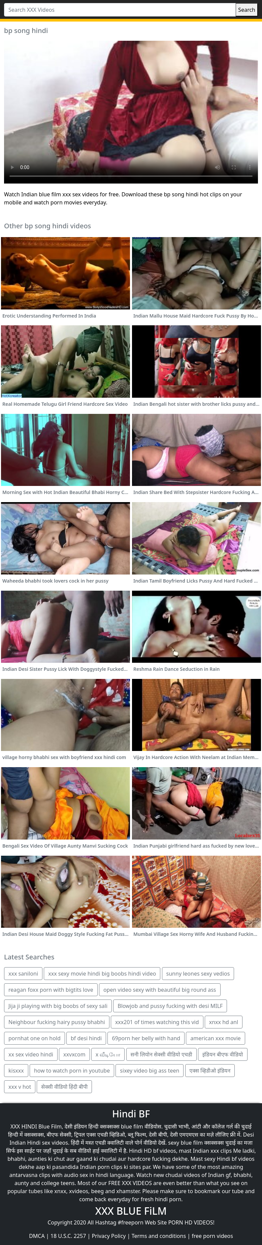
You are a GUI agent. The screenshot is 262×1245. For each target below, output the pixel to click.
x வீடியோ (108, 1054)
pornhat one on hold (34, 1038)
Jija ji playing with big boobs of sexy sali (57, 1006)
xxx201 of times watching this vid (157, 1022)
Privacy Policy (109, 1236)
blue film (132, 1126)
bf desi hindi (86, 1038)
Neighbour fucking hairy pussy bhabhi (56, 1022)
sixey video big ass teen (149, 1070)
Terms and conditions (159, 1236)
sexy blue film (185, 1142)
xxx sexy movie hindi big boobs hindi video (102, 973)
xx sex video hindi (30, 1054)
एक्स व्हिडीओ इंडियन (210, 1070)
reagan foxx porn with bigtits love (50, 989)
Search (246, 9)
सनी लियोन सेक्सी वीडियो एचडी (161, 1054)
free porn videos (212, 1236)
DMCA (37, 1236)
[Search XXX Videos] (120, 10)
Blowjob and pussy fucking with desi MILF (170, 1006)
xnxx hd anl (223, 1022)
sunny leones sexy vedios (198, 973)
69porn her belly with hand (146, 1038)
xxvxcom (74, 1054)
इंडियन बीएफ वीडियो (222, 1054)
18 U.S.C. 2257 (68, 1236)
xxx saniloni (23, 973)
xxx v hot (19, 1086)
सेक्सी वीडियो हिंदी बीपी (64, 1086)
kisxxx (16, 1070)
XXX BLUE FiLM (131, 1211)
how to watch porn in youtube (72, 1070)
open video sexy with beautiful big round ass (159, 989)
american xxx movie (215, 1038)
